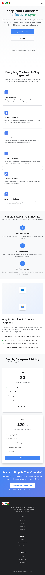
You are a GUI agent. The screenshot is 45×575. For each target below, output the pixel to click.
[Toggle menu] (41, 3)
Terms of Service (22, 562)
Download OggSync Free (22, 485)
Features (22, 520)
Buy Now (22, 458)
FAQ (22, 540)
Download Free (22, 32)
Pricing (22, 523)
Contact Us (22, 546)
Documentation (22, 543)
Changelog (22, 529)
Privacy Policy (22, 559)
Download (22, 526)
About (22, 556)
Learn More (22, 38)
